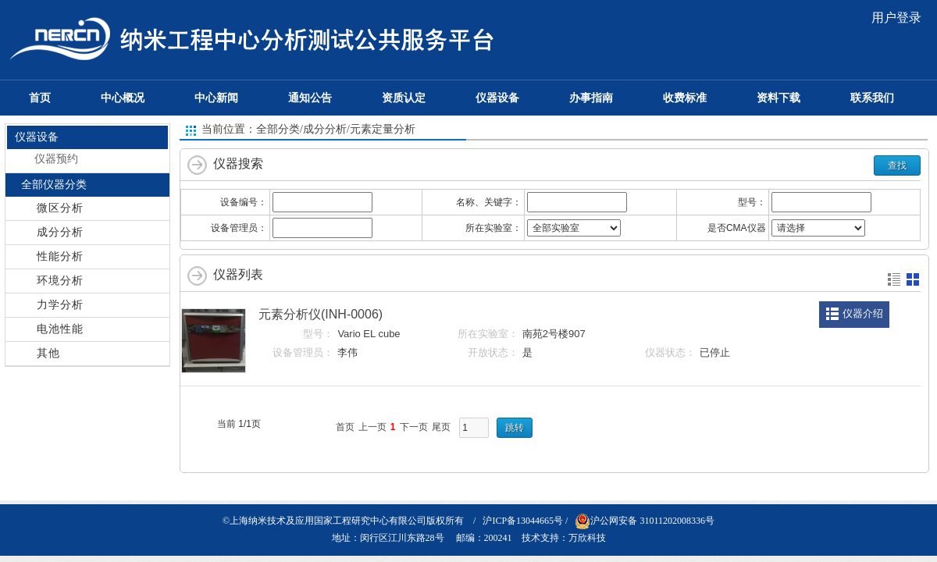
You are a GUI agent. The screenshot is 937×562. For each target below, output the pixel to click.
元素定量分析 (382, 129)
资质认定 (404, 97)
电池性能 (60, 329)
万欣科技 (587, 537)
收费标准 (685, 97)
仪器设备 (497, 97)
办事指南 (591, 97)
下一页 (414, 427)
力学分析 (60, 305)
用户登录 (896, 17)
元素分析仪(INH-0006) (320, 314)
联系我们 (872, 97)
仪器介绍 (863, 313)
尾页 (441, 427)
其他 (48, 353)
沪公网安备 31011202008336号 (644, 520)
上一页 (372, 427)
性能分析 (60, 256)
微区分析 (60, 208)
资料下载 (778, 97)
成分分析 (60, 232)
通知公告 (310, 97)
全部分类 (278, 129)
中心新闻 (216, 97)
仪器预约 (56, 159)
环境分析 (60, 280)
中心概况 (122, 97)
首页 (40, 97)
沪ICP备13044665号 (523, 520)
